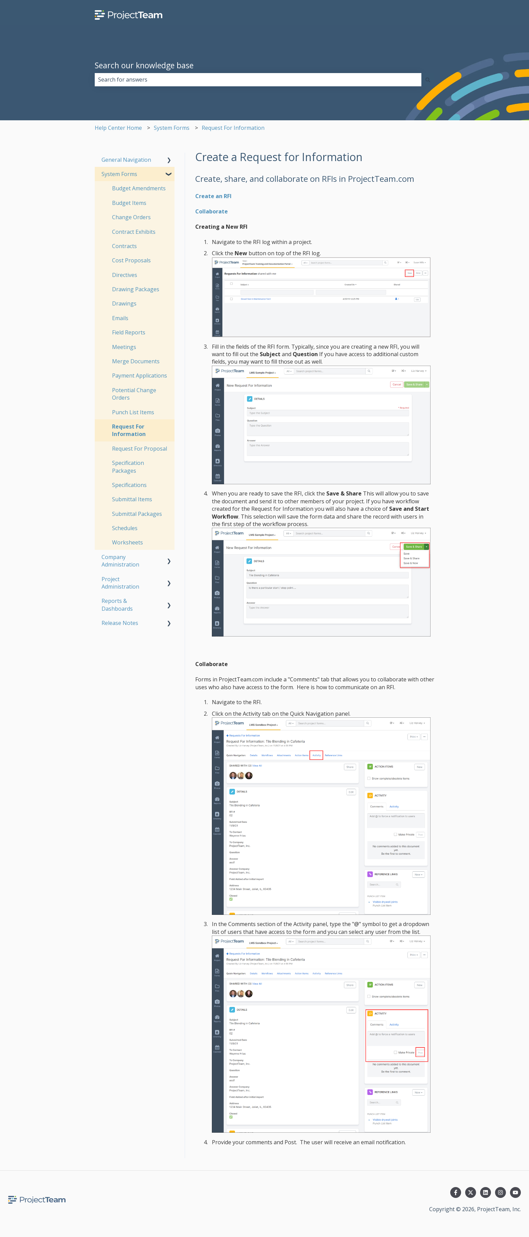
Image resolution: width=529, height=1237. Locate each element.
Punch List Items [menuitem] (133, 412)
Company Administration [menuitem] (120, 560)
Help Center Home (118, 128)
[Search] (427, 79)
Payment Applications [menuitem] (139, 375)
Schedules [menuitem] (125, 528)
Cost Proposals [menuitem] (131, 260)
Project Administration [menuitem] (120, 582)
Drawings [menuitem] (124, 303)
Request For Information (233, 128)
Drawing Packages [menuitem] (135, 289)
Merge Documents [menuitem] (136, 361)
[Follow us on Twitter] (470, 1192)
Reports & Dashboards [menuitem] (117, 604)
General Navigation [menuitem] (126, 159)
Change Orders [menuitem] (131, 217)
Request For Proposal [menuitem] (139, 448)
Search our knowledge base (144, 65)
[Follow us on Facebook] (455, 1192)
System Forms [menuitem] (119, 174)
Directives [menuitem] (124, 275)
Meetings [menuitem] (124, 347)
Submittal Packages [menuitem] (137, 514)
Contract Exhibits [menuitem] (134, 232)
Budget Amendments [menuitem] (139, 188)
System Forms (171, 128)
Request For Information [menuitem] (129, 430)
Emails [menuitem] (120, 318)
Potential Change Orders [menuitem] (134, 393)
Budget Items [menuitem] (129, 203)
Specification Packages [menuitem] (128, 466)
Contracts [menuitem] (124, 246)
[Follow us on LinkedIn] (485, 1192)
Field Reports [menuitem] (128, 332)
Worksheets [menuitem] (127, 542)
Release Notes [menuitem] (120, 623)
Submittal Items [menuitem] (132, 499)
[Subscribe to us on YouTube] (515, 1192)
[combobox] (258, 79)
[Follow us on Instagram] (500, 1192)
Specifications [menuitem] (129, 485)
